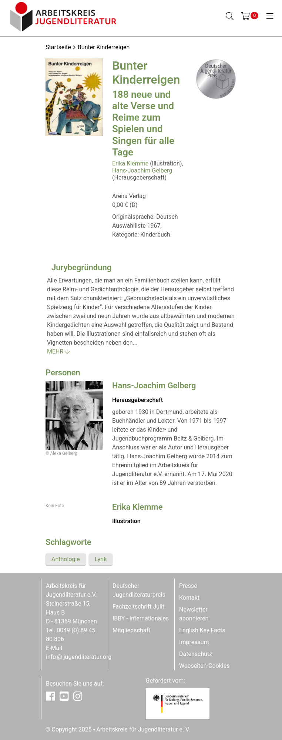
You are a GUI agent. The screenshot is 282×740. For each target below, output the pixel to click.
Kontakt (189, 597)
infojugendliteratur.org (78, 656)
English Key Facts (202, 630)
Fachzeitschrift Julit (138, 606)
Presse (188, 585)
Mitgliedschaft (131, 630)
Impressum (194, 642)
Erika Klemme (130, 163)
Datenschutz (195, 653)
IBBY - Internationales (141, 618)
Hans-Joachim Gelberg (142, 170)
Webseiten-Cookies (204, 665)
